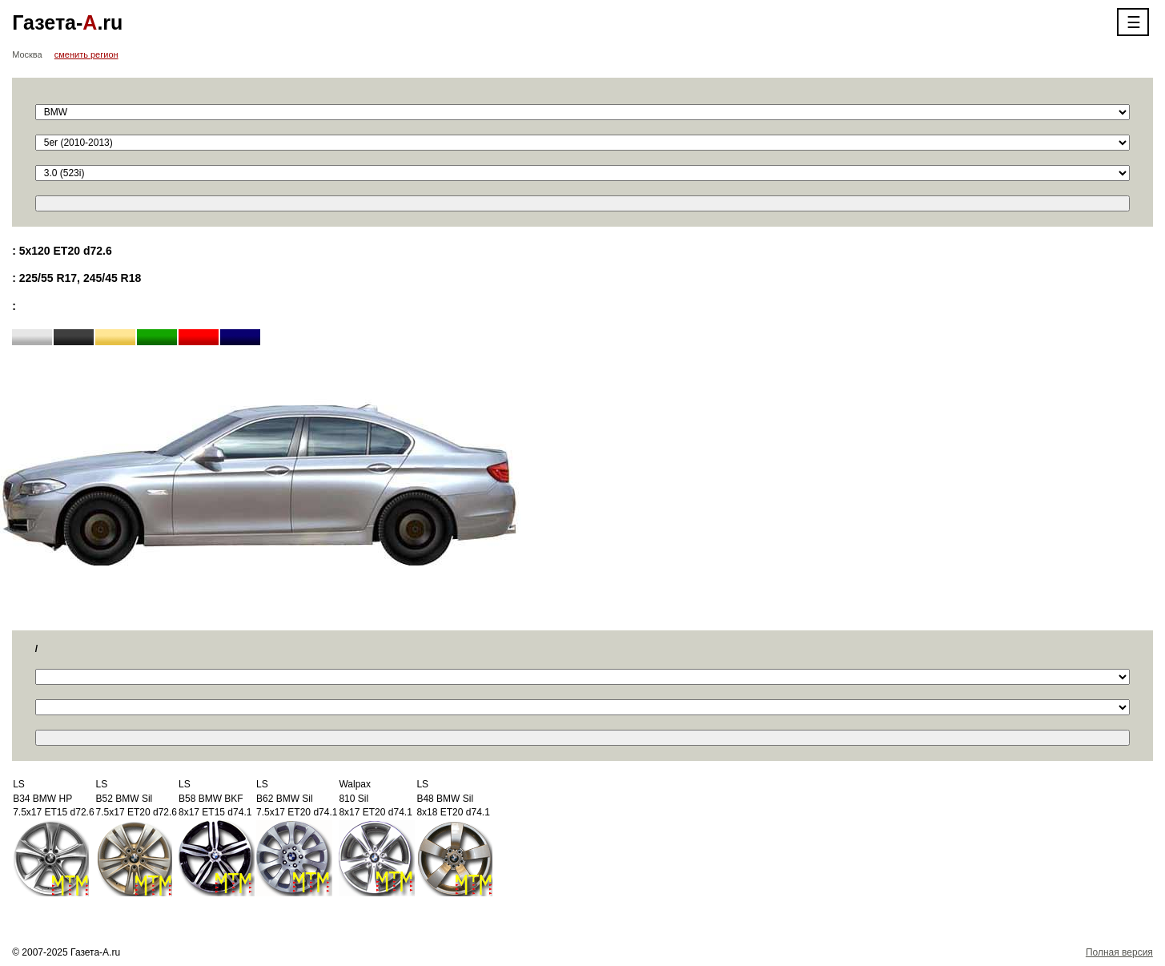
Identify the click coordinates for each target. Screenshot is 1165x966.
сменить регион (86, 54)
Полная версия (1119, 952)
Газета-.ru (67, 22)
